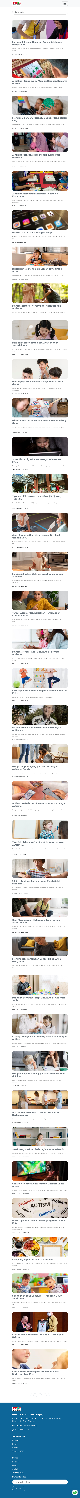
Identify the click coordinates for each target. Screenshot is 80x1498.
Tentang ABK (18, 1451)
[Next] (49, 1395)
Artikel (15, 1448)
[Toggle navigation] (65, 3)
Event (14, 1444)
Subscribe (19, 1489)
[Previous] (30, 1395)
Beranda (16, 1440)
